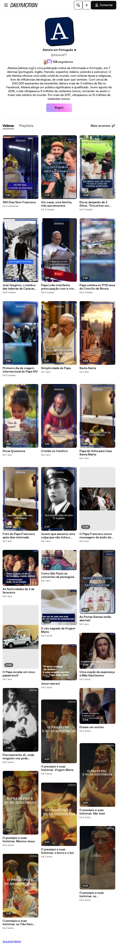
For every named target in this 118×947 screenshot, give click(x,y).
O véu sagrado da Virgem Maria (58, 630)
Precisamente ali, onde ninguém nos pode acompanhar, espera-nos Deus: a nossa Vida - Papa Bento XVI (20, 756)
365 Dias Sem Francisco (19, 202)
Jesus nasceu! (50, 683)
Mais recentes (103, 126)
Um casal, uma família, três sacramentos (56, 204)
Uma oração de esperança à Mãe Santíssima (97, 673)
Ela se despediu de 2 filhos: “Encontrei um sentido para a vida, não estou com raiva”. (95, 204)
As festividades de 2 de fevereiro (18, 591)
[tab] (8, 126)
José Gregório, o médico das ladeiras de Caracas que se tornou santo (19, 287)
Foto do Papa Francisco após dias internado (19, 535)
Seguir (59, 108)
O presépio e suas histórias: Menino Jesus (19, 839)
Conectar (104, 5)
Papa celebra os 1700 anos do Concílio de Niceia (97, 287)
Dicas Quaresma (14, 451)
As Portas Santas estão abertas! (95, 618)
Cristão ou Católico (54, 451)
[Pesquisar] (78, 5)
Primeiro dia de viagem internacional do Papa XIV (20, 370)
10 (19, 942)
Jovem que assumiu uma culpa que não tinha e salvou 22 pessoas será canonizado (58, 535)
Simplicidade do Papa (56, 368)
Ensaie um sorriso (91, 727)
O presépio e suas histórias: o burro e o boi (57, 851)
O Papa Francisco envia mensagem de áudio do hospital (95, 535)
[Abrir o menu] (6, 5)
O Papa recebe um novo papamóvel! (19, 673)
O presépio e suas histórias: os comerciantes (91, 894)
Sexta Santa (87, 368)
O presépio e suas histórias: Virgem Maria (57, 768)
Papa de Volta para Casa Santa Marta (95, 452)
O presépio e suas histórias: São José (92, 812)
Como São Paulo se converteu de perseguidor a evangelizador (59, 575)
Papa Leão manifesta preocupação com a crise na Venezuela (58, 287)
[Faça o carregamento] (86, 5)
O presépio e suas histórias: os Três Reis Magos (18, 922)
